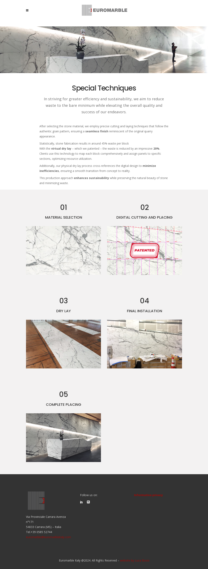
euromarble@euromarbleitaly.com (48, 537)
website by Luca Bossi (134, 560)
